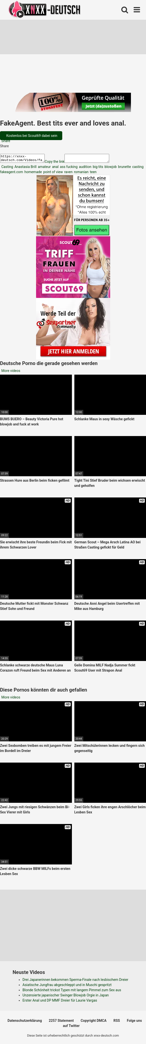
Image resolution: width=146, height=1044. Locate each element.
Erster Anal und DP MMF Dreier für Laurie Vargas (59, 1002)
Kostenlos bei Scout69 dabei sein (31, 136)
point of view (52, 173)
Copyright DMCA (93, 1022)
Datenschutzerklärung (25, 1022)
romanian (80, 173)
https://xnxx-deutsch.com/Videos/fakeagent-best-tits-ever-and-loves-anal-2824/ (25, 159)
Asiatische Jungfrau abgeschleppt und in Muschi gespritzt (66, 986)
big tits (97, 168)
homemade (32, 173)
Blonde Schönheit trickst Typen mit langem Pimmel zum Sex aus (71, 991)
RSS (116, 1022)
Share (5, 141)
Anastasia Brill (25, 168)
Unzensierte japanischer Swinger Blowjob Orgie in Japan (65, 997)
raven (67, 173)
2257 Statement (61, 1022)
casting (137, 168)
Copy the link (59, 163)
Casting (6, 168)
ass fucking (68, 168)
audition (84, 168)
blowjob (110, 168)
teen (93, 173)
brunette (124, 168)
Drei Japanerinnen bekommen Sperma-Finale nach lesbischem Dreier (75, 981)
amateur (44, 168)
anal (55, 168)
